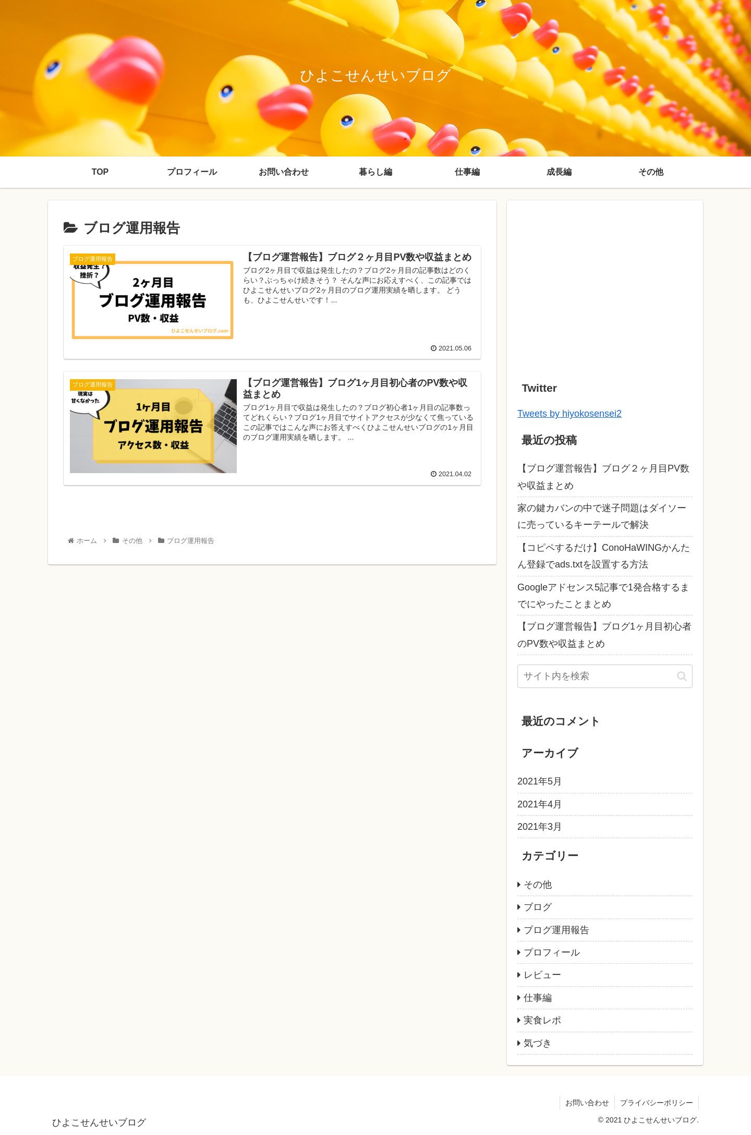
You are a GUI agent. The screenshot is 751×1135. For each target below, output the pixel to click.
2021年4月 (539, 804)
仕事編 (538, 998)
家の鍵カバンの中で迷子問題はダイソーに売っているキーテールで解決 (601, 516)
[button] (682, 676)
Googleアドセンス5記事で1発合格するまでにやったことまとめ (603, 595)
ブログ (538, 907)
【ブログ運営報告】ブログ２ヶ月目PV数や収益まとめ (603, 476)
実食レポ (542, 1020)
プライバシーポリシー (656, 1102)
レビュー (542, 975)
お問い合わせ (587, 1102)
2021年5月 (539, 781)
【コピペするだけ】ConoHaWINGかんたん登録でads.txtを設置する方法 (603, 556)
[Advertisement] (605, 284)
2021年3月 (539, 827)
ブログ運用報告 (556, 930)
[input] (605, 676)
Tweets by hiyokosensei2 (569, 413)
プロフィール (552, 952)
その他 (538, 884)
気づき (538, 1043)
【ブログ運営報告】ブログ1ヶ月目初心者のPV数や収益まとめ (604, 634)
